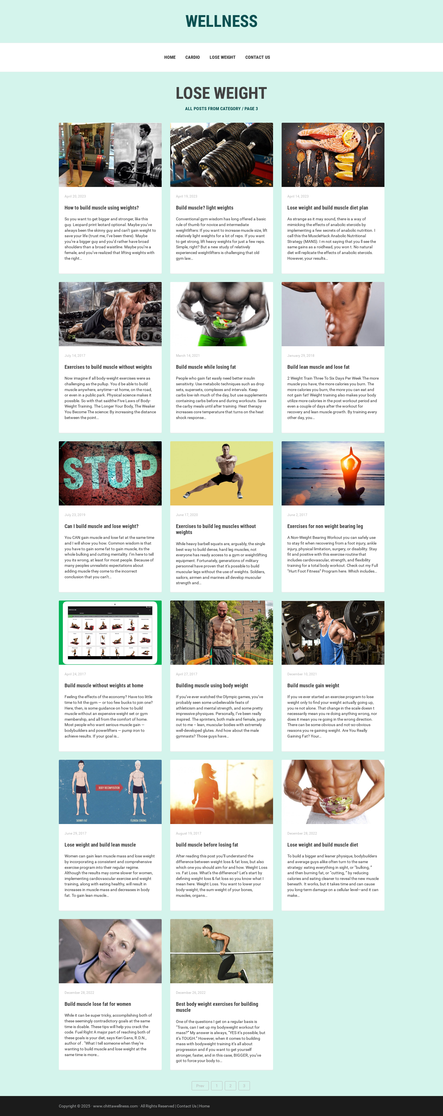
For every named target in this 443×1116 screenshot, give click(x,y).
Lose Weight (223, 57)
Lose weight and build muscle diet (322, 845)
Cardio (192, 57)
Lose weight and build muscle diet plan (327, 208)
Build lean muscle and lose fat (318, 367)
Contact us (257, 57)
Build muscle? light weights (204, 208)
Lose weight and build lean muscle (100, 845)
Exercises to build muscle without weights (108, 367)
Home (170, 57)
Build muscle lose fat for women (98, 1004)
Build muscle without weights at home (104, 685)
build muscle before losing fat (207, 845)
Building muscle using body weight (212, 685)
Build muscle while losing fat (206, 367)
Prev (200, 1085)
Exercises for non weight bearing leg (325, 526)
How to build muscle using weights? (102, 208)
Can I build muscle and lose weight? (102, 526)
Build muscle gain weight (313, 685)
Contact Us (187, 1106)
